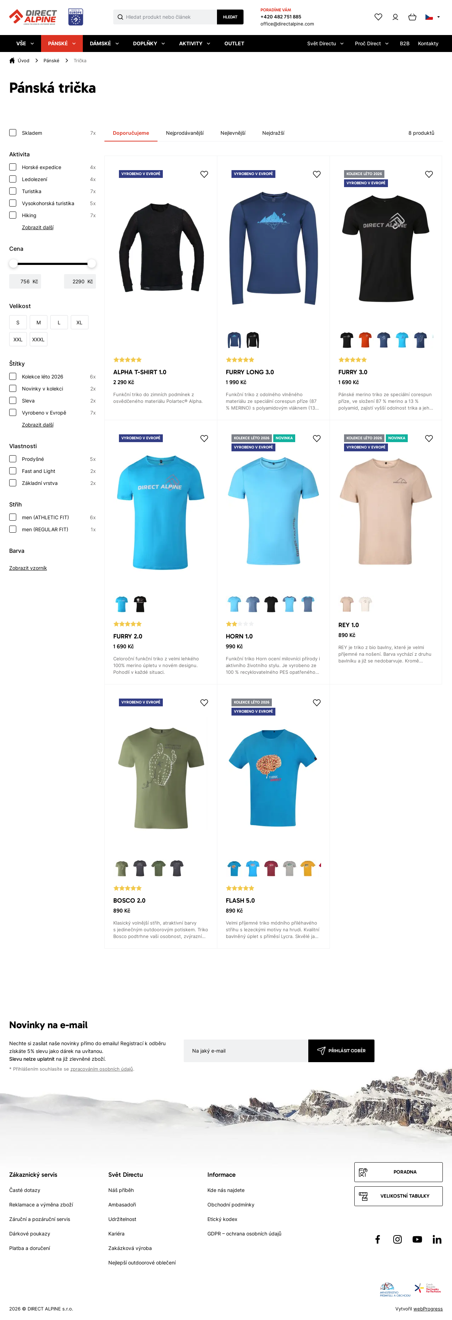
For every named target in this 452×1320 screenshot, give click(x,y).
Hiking (59, 215)
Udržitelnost (122, 1219)
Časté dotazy (24, 1190)
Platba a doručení (29, 1248)
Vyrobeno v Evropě (59, 413)
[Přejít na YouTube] (417, 1239)
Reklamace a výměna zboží (41, 1205)
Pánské (62, 43)
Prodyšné (59, 459)
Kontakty (428, 43)
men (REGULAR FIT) (59, 529)
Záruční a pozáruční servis (39, 1219)
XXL (18, 339)
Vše (25, 43)
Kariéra (116, 1234)
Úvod (23, 60)
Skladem (59, 133)
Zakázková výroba (130, 1248)
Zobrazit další (37, 227)
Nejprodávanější (185, 133)
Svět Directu (325, 43)
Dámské (104, 43)
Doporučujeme (131, 133)
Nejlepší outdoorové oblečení (142, 1263)
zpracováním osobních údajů (101, 1069)
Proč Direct (372, 43)
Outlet (234, 43)
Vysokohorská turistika (59, 203)
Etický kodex (222, 1219)
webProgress (428, 1309)
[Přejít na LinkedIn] (437, 1239)
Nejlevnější (233, 133)
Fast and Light (59, 471)
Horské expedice (59, 167)
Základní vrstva (59, 483)
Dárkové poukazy (29, 1234)
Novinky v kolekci (59, 389)
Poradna (405, 1172)
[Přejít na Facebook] (377, 1239)
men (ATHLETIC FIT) (59, 517)
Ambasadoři (122, 1205)
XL (79, 322)
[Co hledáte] (171, 17)
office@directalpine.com (287, 24)
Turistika (59, 191)
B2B (405, 43)
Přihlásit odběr (347, 1050)
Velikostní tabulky (405, 1196)
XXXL (38, 339)
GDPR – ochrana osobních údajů (244, 1234)
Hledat (230, 17)
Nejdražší (273, 133)
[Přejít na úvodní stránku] (46, 17)
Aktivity (194, 43)
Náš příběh (121, 1190)
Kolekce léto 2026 (59, 377)
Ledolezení (59, 179)
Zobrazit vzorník (28, 568)
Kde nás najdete (226, 1190)
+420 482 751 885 (281, 16)
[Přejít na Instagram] (397, 1239)
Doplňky (149, 43)
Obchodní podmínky (230, 1205)
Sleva (59, 401)
